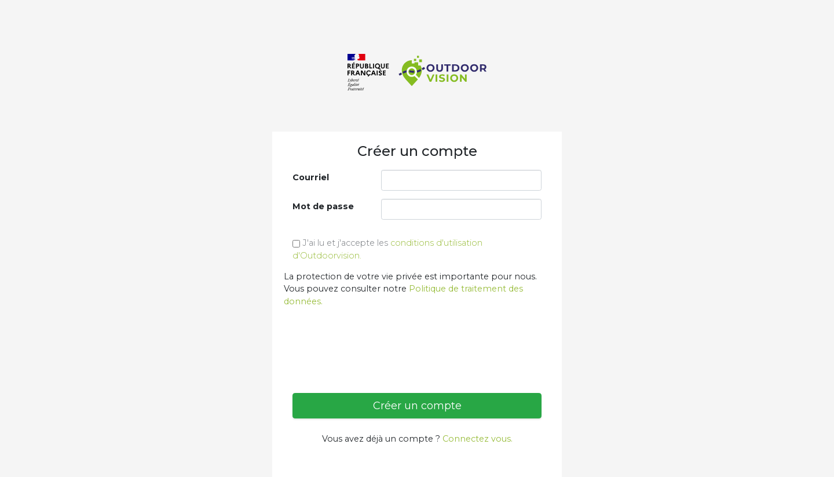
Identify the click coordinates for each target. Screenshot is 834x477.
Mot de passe (323, 206)
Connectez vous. (477, 439)
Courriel (310, 177)
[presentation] (380, 339)
